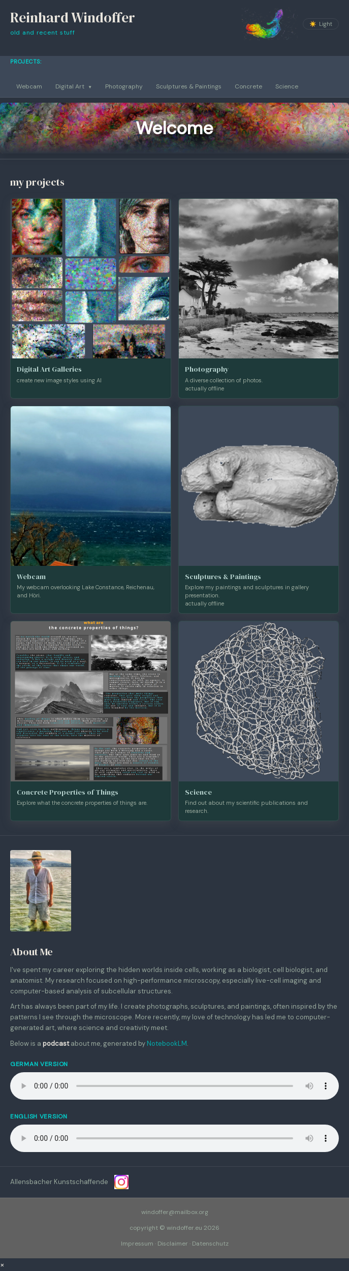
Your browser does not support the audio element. (174, 1086)
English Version (39, 1116)
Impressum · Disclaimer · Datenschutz (175, 1243)
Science (286, 86)
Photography (124, 86)
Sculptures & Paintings (188, 86)
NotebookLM (167, 1043)
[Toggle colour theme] (321, 23)
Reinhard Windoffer (72, 17)
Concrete (248, 86)
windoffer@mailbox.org (174, 1212)
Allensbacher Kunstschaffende (59, 1181)
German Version (39, 1064)
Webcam (29, 86)
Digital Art (73, 86)
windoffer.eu (184, 1228)
